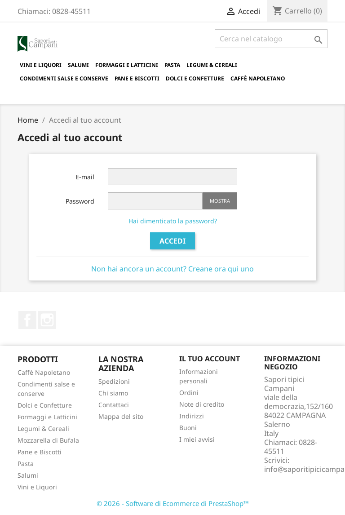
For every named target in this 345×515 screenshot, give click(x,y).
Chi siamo (113, 393)
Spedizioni (114, 381)
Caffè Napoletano (257, 78)
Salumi (78, 65)
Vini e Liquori (41, 65)
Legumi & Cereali (211, 65)
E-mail (84, 177)
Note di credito (201, 404)
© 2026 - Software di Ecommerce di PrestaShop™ (173, 503)
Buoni (188, 427)
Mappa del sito (120, 416)
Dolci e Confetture (195, 78)
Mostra (220, 200)
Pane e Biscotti (137, 78)
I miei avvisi (197, 439)
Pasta (172, 65)
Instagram (47, 320)
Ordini (189, 392)
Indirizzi (191, 416)
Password (80, 201)
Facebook (27, 320)
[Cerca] (271, 38)
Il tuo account (209, 359)
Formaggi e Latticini (126, 65)
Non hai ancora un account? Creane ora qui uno (172, 269)
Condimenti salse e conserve (64, 78)
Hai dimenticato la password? (172, 221)
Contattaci (113, 404)
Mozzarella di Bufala (48, 440)
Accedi (172, 241)
